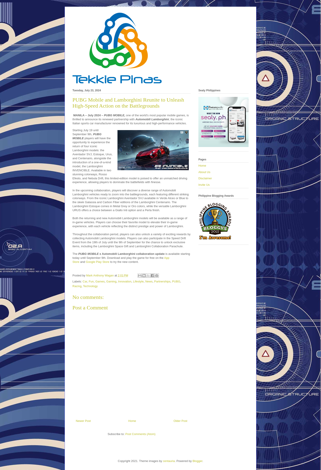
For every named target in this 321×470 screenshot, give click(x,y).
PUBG (176, 281)
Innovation (125, 281)
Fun (91, 281)
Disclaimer (205, 178)
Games (100, 281)
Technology (90, 286)
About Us (204, 172)
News (149, 281)
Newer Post (83, 421)
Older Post (180, 421)
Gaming (111, 281)
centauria (169, 461)
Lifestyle (138, 281)
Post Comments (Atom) (140, 434)
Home (132, 421)
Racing (76, 286)
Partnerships (162, 281)
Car (85, 281)
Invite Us (204, 184)
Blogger (197, 461)
